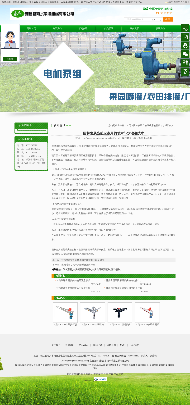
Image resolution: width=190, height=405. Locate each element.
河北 (83, 374)
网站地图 (111, 345)
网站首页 (31, 28)
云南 (106, 374)
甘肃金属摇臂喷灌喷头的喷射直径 (73, 288)
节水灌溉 (67, 269)
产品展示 (108, 28)
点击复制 (94, 360)
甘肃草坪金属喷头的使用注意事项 (73, 280)
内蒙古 (99, 374)
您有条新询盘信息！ (177, 2)
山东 (93, 374)
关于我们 (57, 28)
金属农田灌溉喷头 (101, 269)
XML (122, 345)
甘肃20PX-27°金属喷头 (92, 324)
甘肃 (121, 374)
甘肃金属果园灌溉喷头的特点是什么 (124, 280)
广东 (111, 374)
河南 (88, 374)
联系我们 (160, 28)
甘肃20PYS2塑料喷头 (120, 324)
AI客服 (10, 59)
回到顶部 (134, 345)
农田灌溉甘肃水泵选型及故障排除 (78, 265)
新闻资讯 (82, 28)
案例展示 (134, 28)
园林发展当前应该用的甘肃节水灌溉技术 (153, 125)
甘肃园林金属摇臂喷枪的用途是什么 (124, 288)
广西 (116, 374)
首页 (128, 125)
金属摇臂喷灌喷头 (82, 269)
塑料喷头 (115, 269)
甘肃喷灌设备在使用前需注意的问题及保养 (82, 260)
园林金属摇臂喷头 (50, 2)
